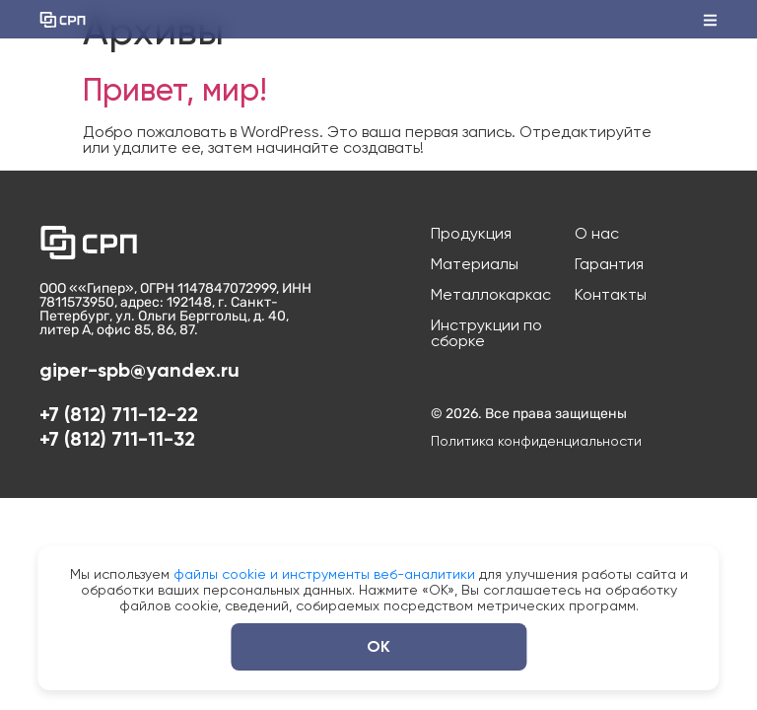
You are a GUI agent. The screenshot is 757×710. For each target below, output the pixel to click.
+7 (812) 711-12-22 (118, 414)
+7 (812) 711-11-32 (117, 439)
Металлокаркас (491, 295)
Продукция (471, 234)
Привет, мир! (175, 89)
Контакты (611, 295)
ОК (378, 646)
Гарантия (609, 264)
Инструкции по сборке (486, 333)
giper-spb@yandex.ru (139, 370)
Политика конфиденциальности (536, 441)
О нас (597, 234)
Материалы (474, 264)
